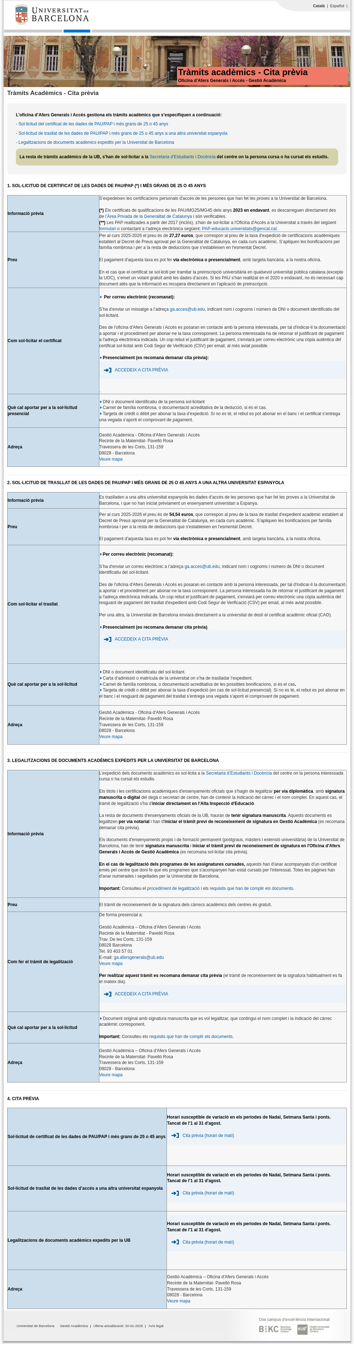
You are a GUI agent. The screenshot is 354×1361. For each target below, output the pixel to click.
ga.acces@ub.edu (187, 309)
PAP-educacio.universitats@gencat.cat (239, 228)
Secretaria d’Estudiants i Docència (239, 773)
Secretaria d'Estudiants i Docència (182, 156)
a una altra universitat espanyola (196, 133)
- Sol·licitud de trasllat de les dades (50, 133)
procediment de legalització (173, 888)
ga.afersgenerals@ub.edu (139, 957)
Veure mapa (111, 459)
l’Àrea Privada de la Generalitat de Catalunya (148, 216)
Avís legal (155, 1326)
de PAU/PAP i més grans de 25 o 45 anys (124, 133)
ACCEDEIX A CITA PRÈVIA (141, 369)
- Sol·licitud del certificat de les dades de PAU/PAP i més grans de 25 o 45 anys (92, 123)
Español (337, 6)
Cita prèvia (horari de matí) (208, 1135)
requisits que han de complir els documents (251, 888)
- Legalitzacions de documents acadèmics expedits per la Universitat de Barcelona (95, 142)
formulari (107, 228)
